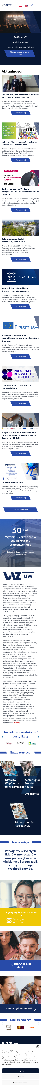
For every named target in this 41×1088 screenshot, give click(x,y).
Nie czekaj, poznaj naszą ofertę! (19, 53)
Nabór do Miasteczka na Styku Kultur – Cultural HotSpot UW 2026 (20, 143)
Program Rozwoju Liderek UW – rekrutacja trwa (16, 386)
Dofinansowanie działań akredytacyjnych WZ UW (13, 240)
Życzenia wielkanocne (12, 482)
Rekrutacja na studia (20, 965)
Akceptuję (21, 1071)
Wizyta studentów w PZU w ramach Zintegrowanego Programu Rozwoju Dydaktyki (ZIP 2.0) (19, 435)
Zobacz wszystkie (20, 510)
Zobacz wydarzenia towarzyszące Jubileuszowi (20, 553)
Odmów (20, 1077)
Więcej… (17, 722)
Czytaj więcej (20, 113)
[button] (38, 1047)
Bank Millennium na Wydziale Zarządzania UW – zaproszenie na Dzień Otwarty (20, 192)
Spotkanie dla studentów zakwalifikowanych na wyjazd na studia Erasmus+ (20, 338)
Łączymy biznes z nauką (21, 912)
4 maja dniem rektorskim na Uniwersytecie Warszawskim (15, 289)
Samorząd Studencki (21, 1008)
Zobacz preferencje (20, 1083)
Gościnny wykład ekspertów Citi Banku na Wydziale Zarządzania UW (20, 96)
